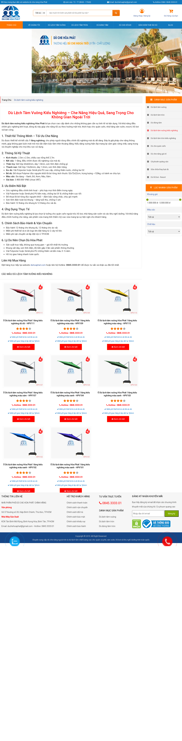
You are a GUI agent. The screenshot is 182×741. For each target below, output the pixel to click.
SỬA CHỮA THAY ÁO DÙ (147, 25)
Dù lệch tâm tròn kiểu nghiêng (161, 138)
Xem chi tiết (23, 347)
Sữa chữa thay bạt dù (158, 169)
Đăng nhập (138, 16)
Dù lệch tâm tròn (156, 115)
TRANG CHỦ (11, 25)
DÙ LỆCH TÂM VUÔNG (57, 25)
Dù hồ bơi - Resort (156, 177)
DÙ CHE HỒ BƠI (125, 25)
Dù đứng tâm (154, 123)
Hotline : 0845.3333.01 (24, 333)
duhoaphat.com (38, 265)
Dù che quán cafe (156, 146)
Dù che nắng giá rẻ (156, 154)
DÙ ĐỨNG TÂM (102, 25)
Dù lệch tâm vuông (156, 107)
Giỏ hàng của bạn (171, 16)
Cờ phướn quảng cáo (157, 161)
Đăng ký (147, 16)
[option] (107, 61)
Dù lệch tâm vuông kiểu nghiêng (162, 130)
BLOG (170, 25)
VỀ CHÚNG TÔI (34, 25)
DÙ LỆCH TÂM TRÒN (79, 25)
